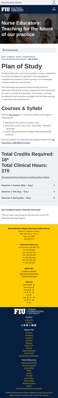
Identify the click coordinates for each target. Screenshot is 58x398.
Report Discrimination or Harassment (29, 388)
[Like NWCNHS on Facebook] (31, 285)
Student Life (29, 345)
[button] (54, 9)
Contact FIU (29, 320)
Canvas (29, 373)
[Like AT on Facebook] (27, 292)
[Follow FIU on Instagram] (22, 325)
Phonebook (25, 363)
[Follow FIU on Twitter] (30, 325)
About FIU (29, 332)
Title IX (29, 386)
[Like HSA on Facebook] (28, 297)
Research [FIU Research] (29, 343)
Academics (11, 56)
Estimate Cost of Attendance (29, 356)
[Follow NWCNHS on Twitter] (34, 285)
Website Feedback (15, 395)
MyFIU (29, 370)
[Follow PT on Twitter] (30, 303)
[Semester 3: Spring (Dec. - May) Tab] (29, 198)
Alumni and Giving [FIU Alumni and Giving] (29, 350)
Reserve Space (29, 381)
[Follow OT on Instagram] (33, 300)
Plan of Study (33, 59)
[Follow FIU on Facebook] (27, 325)
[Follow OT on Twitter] (30, 300)
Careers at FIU (29, 353)
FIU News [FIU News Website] (29, 322)
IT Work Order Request (29, 276)
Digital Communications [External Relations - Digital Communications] (45, 393)
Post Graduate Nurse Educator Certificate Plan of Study (25, 177)
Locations (29, 340)
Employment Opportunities (29, 274)
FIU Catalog (14, 114)
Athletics (29, 348)
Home (3, 56)
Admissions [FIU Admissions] (29, 335)
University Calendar (29, 365)
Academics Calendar (29, 271)
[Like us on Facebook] (30, 295)
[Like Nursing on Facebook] (30, 290)
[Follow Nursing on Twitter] (33, 290)
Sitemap (45, 395)
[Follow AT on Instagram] (33, 292)
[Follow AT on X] (30, 292)
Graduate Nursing (29, 56)
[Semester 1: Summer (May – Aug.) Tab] (29, 185)
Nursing (19, 56)
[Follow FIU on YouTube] (32, 325)
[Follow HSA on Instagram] (34, 297)
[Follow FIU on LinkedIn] (25, 325)
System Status (29, 378)
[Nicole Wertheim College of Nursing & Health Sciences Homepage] (12, 9)
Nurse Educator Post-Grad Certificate (14, 59)
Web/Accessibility (27, 395)
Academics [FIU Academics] (29, 338)
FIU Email (29, 375)
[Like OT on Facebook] (27, 300)
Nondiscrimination (29, 383)
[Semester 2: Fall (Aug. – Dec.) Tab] (29, 192)
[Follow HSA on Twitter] (31, 297)
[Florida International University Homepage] (11, 2)
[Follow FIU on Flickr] (35, 325)
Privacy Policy (38, 395)
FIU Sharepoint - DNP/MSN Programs (28, 141)
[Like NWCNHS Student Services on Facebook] (33, 287)
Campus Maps (29, 368)
